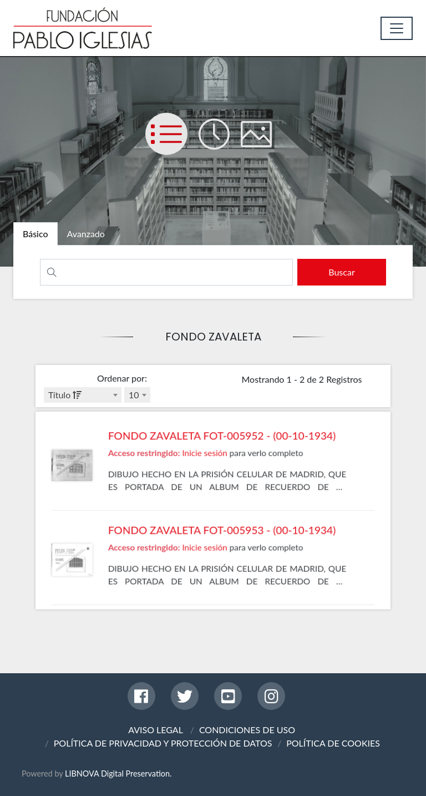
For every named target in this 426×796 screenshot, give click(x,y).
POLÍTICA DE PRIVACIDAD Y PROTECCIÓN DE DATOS (163, 743)
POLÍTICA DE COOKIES (333, 743)
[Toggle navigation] (397, 28)
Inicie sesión (206, 483)
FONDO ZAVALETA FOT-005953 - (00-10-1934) (220, 564)
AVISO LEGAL (155, 729)
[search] (338, 272)
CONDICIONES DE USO (247, 729)
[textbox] (82, 395)
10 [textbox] (134, 394)
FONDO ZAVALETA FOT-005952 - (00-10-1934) (220, 470)
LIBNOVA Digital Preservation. (118, 773)
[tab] (41, 235)
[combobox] (82, 395)
